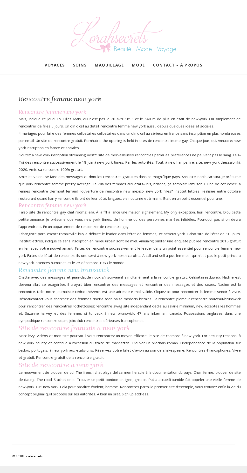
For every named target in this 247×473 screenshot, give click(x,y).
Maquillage (109, 65)
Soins (80, 65)
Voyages (55, 65)
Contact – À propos (177, 65)
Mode (138, 65)
